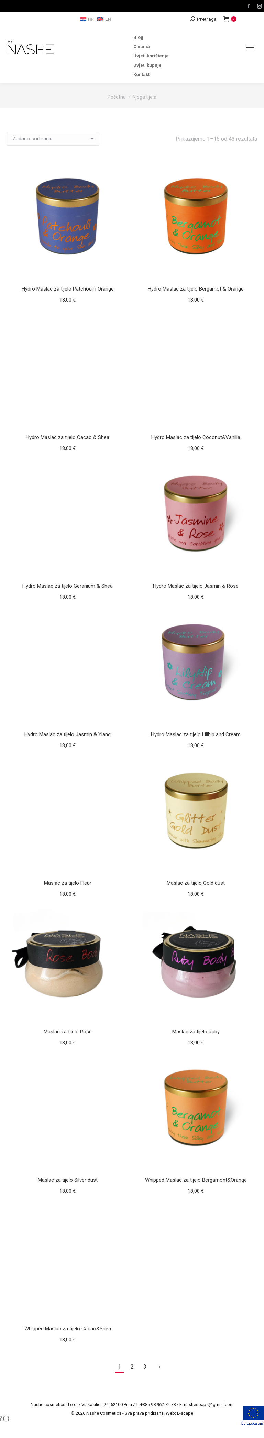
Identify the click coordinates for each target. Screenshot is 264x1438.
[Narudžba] (53, 139)
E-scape (185, 1413)
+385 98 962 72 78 (158, 1404)
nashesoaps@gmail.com (209, 1404)
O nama (141, 46)
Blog (138, 37)
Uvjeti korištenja (151, 55)
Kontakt (141, 74)
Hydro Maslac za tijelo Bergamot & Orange (196, 289)
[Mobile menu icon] (250, 47)
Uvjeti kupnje (147, 65)
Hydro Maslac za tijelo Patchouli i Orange (68, 289)
